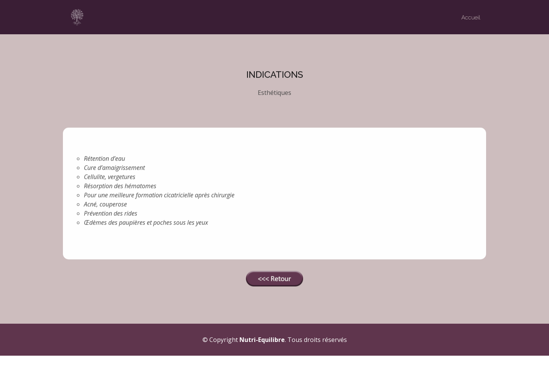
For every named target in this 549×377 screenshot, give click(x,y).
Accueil (470, 17)
